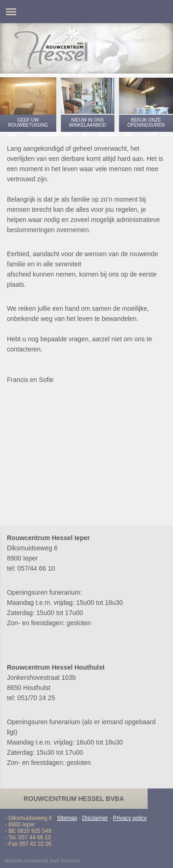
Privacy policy (130, 818)
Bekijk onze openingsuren (146, 122)
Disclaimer (95, 818)
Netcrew (70, 860)
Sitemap (67, 818)
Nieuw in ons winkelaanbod (88, 122)
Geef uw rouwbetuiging (28, 122)
